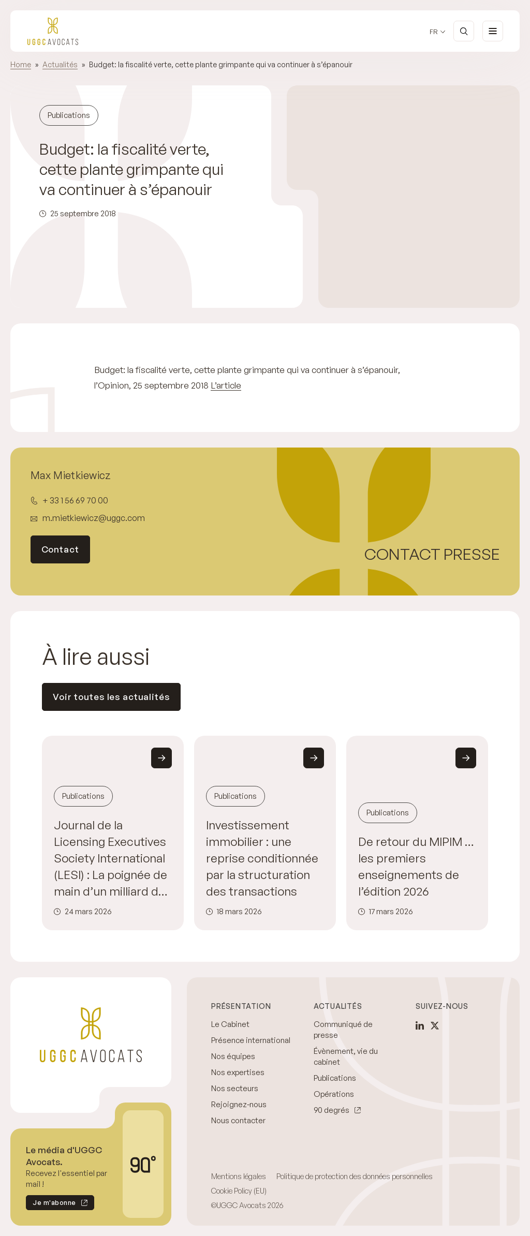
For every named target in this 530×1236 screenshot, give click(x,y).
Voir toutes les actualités (111, 696)
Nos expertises (237, 1072)
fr (434, 32)
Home (20, 64)
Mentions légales (238, 1176)
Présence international (250, 1040)
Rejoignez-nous (239, 1104)
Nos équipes (233, 1056)
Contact (60, 549)
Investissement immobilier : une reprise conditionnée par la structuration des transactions (262, 857)
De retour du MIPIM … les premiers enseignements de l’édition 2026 (416, 866)
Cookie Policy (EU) (239, 1190)
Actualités (60, 64)
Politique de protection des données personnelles (354, 1176)
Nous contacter (238, 1120)
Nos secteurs (234, 1088)
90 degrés (331, 1110)
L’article (226, 385)
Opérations (334, 1094)
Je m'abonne (51, 1204)
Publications (335, 1078)
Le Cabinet (230, 1024)
